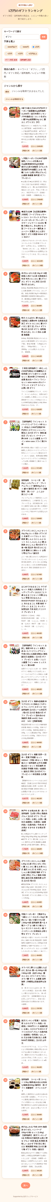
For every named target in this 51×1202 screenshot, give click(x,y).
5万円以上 (32, 54)
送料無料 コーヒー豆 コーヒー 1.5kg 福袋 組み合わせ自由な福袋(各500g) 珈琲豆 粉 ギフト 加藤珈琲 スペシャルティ (34, 1085)
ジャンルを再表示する (14, 99)
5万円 (19, 54)
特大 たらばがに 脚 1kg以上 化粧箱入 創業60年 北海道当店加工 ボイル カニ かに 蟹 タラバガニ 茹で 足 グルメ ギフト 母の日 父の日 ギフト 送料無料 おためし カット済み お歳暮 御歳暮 (34, 326)
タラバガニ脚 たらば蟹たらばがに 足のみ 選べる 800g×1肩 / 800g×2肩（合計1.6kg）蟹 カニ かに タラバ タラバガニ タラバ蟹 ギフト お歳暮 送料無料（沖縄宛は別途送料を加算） (34, 976)
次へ (25, 1185)
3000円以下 (11, 47)
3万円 (8, 54)
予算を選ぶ (9, 41)
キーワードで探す (12, 31)
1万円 (36, 47)
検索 (43, 37)
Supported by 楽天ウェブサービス (25, 1196)
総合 (7, 92)
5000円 (25, 47)
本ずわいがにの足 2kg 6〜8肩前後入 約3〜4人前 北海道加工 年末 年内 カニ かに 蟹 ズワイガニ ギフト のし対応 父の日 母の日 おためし (34, 279)
